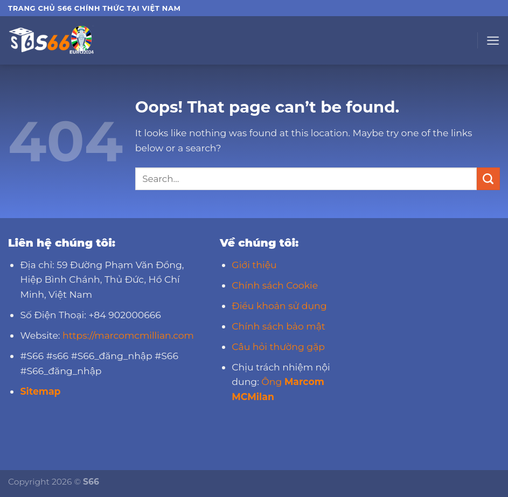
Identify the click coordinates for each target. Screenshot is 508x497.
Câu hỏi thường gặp (278, 346)
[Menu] (493, 40)
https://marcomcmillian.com (128, 335)
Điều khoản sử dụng (279, 305)
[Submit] (488, 178)
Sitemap (40, 391)
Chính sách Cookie (275, 285)
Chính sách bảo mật (278, 326)
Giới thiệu (254, 264)
